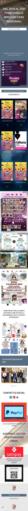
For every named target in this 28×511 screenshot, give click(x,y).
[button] (2, 2)
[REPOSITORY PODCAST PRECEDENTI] (14, 91)
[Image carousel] (14, 376)
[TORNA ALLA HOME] (14, 495)
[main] (14, 15)
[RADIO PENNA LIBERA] (14, 29)
